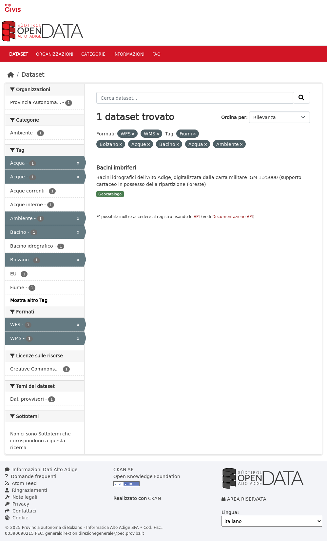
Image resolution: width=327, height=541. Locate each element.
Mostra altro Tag (29, 300)
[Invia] (301, 98)
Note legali (21, 496)
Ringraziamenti (26, 490)
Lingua (229, 512)
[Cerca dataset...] (195, 98)
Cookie (17, 517)
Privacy (17, 503)
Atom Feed (21, 483)
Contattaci (20, 510)
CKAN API (124, 469)
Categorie (93, 53)
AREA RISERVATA (246, 498)
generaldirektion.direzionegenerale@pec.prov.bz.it (94, 533)
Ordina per (233, 117)
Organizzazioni (54, 53)
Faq (156, 53)
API (197, 216)
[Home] (11, 74)
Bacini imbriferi (116, 167)
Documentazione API (232, 216)
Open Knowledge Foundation (146, 476)
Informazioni (128, 53)
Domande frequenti (30, 476)
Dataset (18, 53)
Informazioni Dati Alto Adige (41, 469)
